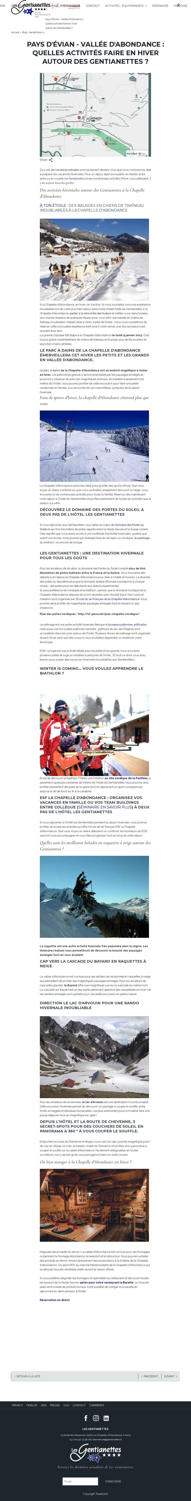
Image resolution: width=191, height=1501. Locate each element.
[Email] (80, 1481)
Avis (44, 1405)
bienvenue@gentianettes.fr (107, 1439)
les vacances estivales (65, 169)
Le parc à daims (50, 370)
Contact (79, 1405)
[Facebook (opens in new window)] (86, 1418)
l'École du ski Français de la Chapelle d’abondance (108, 599)
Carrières (96, 1405)
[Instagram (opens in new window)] (96, 1418)
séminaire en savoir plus (105, 807)
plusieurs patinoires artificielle (130, 624)
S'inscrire (113, 1481)
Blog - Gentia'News (32, 32)
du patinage (61, 542)
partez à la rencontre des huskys (114, 313)
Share (46, 160)
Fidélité (32, 1405)
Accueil (15, 32)
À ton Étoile (53, 205)
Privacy (17, 1405)
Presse (55, 1405)
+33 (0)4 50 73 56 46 (80, 1439)
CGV (66, 1405)
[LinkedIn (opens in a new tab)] (106, 1418)
